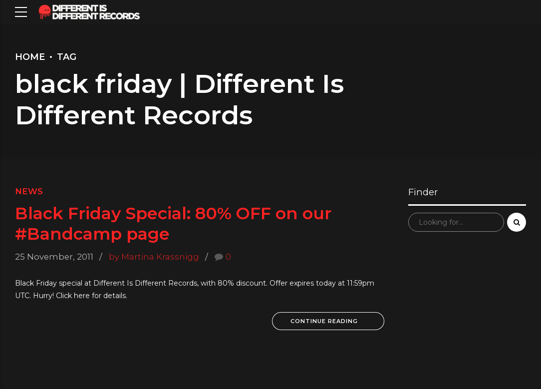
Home (30, 56)
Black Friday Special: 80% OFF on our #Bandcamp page (173, 223)
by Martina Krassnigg (154, 257)
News (29, 191)
